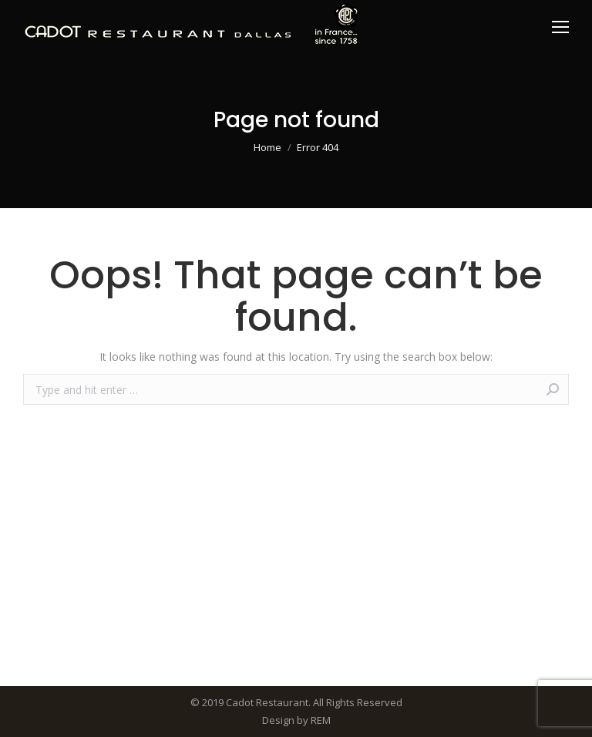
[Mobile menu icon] (560, 27)
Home (267, 147)
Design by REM (296, 720)
